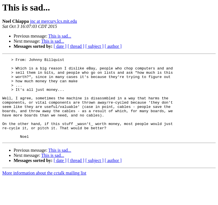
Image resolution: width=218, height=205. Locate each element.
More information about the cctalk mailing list (44, 189)
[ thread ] (76, 46)
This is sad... (59, 36)
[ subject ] (94, 46)
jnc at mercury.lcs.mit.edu (53, 21)
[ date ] (60, 46)
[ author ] (113, 46)
